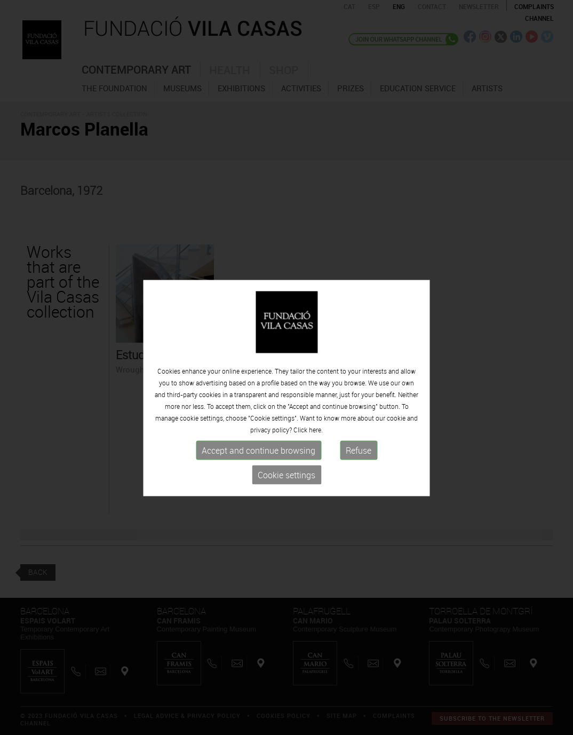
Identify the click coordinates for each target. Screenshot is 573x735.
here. (316, 438)
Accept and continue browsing (258, 459)
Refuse (358, 459)
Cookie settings (286, 484)
